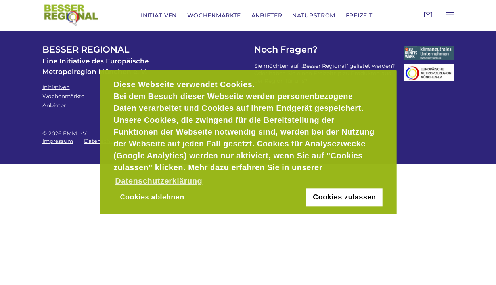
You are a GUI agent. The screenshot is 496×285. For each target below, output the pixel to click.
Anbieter (266, 15)
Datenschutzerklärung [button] (158, 181)
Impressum (57, 141)
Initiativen (159, 15)
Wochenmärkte (214, 15)
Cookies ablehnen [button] (152, 197)
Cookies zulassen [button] (344, 197)
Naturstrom (313, 15)
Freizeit (359, 15)
